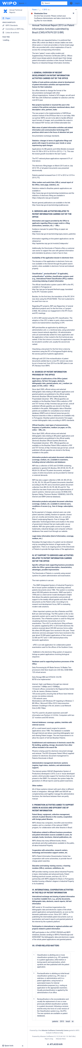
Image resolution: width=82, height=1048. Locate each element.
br (72, 1021)
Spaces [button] (21, 3)
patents (55, 1021)
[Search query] (54, 3)
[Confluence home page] (9, 3)
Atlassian (54, 1044)
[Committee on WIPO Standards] (13, 29)
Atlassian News (61, 1039)
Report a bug (49, 1039)
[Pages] (13, 18)
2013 (45, 9)
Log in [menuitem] (77, 3)
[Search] (43, 3)
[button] (71, 3)
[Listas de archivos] (13, 32)
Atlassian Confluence (47, 1036)
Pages (34, 9)
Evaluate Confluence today (54, 1033)
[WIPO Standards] (13, 25)
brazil (68, 1021)
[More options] (76, 9)
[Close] (73, 13)
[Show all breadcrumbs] (40, 10)
